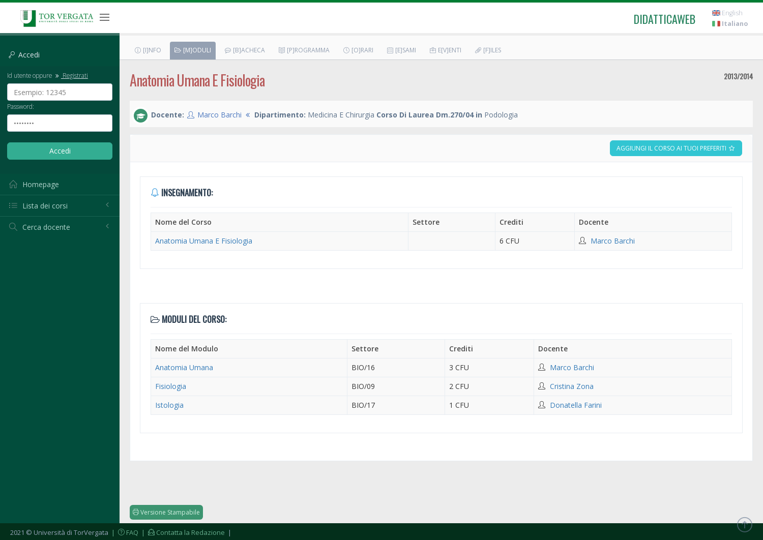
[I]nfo (147, 50)
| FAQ (124, 532)
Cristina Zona (572, 386)
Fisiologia (170, 386)
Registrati (70, 75)
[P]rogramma (304, 50)
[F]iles (487, 50)
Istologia (169, 405)
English (727, 13)
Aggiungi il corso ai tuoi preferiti (676, 148)
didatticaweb (664, 19)
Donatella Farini (576, 405)
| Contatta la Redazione (182, 532)
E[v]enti (445, 50)
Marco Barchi (219, 114)
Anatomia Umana (184, 367)
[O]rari (357, 50)
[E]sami (401, 50)
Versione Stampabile (166, 512)
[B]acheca (244, 50)
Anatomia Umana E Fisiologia (203, 241)
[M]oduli (192, 50)
